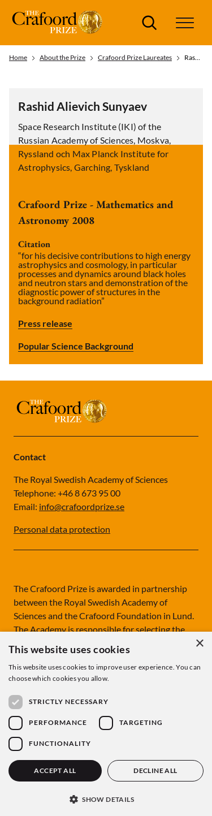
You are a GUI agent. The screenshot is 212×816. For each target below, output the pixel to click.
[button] (185, 23)
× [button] (199, 644)
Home (18, 57)
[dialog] (106, 724)
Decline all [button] (155, 770)
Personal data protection (62, 529)
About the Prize (62, 57)
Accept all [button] (55, 770)
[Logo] (58, 22)
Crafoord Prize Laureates (135, 57)
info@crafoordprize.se (81, 506)
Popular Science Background (75, 346)
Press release (45, 323)
